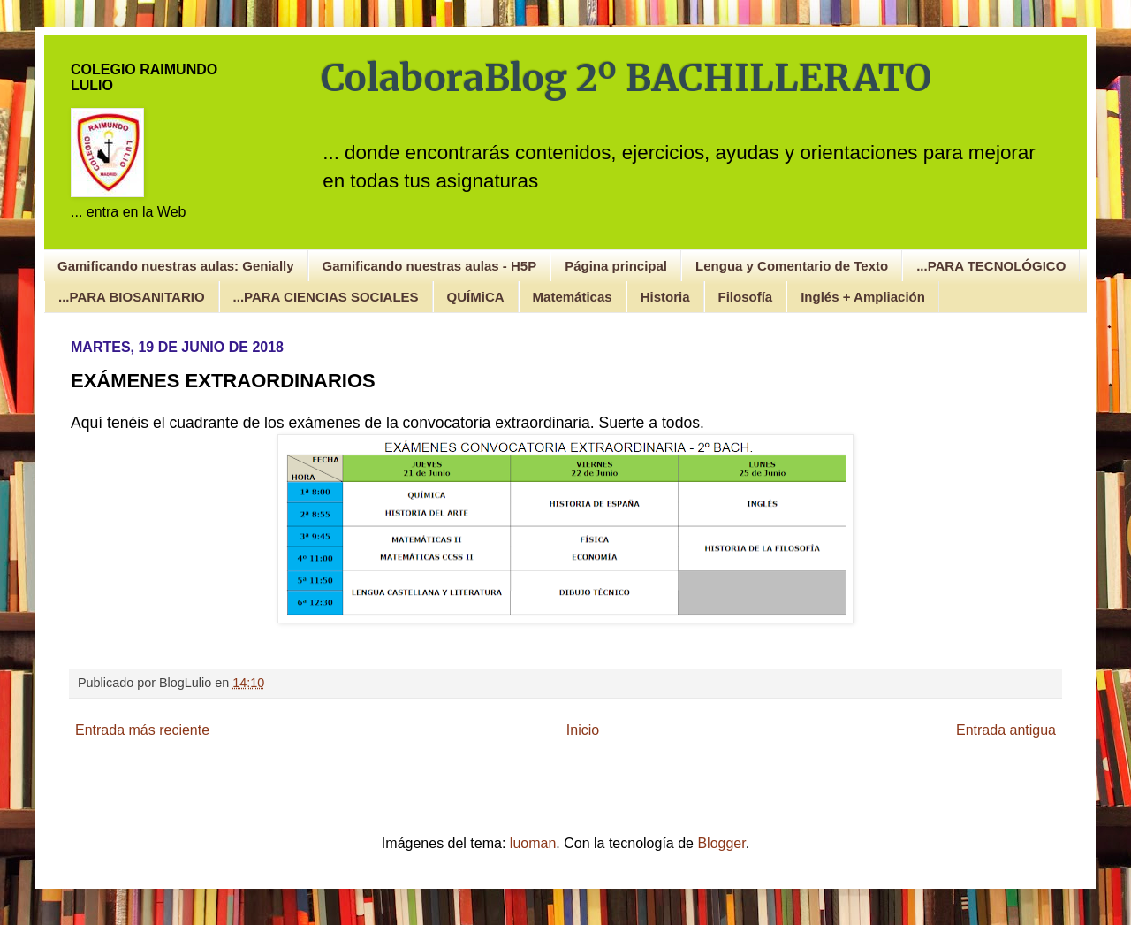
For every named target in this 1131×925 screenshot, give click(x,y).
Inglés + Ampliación (863, 296)
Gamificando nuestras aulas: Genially (175, 265)
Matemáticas (572, 296)
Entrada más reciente (142, 730)
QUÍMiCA (476, 296)
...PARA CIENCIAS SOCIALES (326, 296)
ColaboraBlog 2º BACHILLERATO (626, 78)
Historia (665, 296)
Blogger (721, 843)
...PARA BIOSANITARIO (131, 296)
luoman (533, 843)
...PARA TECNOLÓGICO (991, 265)
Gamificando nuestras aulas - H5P (430, 265)
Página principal (616, 265)
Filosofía (745, 296)
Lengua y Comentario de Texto (791, 265)
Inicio (582, 730)
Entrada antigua (1006, 730)
